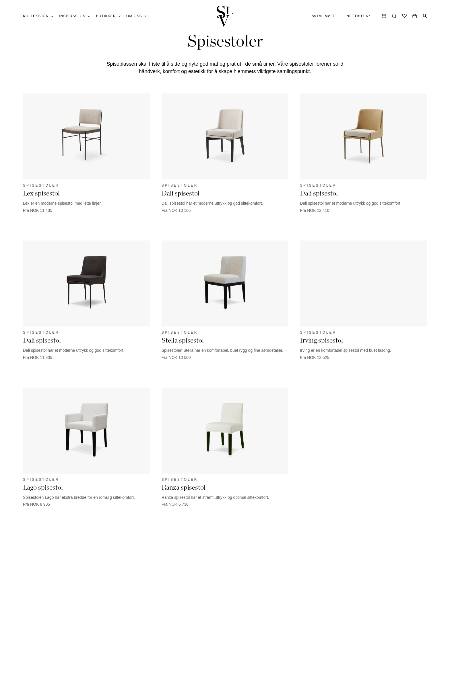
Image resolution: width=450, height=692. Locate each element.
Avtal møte (324, 16)
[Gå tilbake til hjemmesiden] (225, 16)
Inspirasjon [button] (74, 16)
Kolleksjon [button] (38, 16)
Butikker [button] (108, 16)
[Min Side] (424, 16)
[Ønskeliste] (404, 16)
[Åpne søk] (394, 16)
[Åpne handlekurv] (414, 16)
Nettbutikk (359, 16)
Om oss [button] (136, 16)
